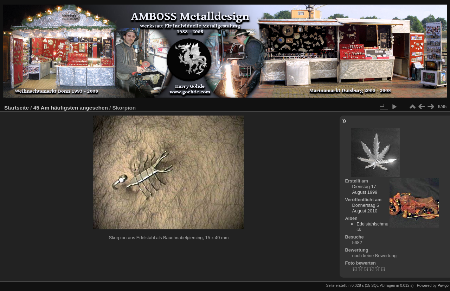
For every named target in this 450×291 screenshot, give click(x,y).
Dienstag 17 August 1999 (364, 189)
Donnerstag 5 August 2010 (365, 208)
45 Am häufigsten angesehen (70, 108)
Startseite (16, 108)
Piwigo (443, 285)
